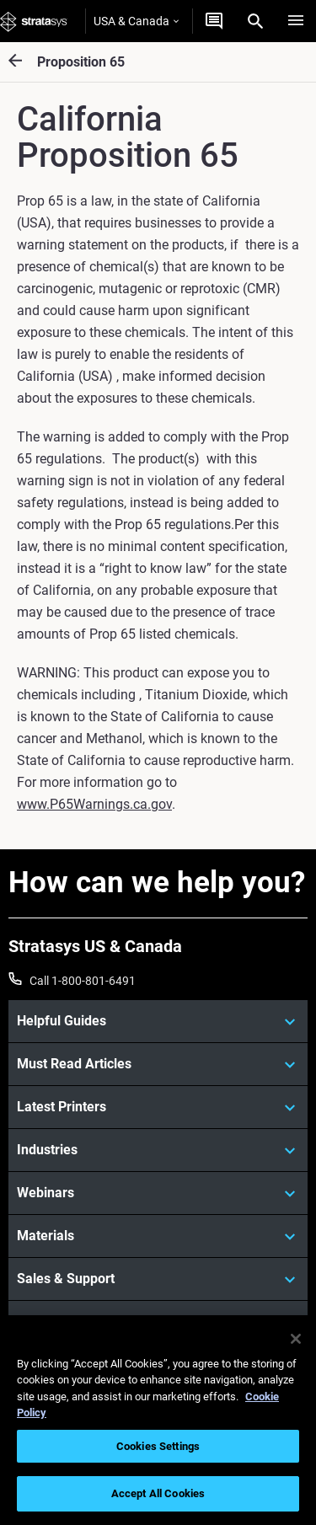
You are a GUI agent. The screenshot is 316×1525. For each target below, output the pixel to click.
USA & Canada (136, 21)
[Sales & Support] (158, 1279)
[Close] (295, 1338)
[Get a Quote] (214, 21)
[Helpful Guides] (158, 1021)
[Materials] (158, 1236)
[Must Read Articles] (158, 1064)
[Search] (255, 21)
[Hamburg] (296, 21)
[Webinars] (158, 1193)
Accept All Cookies (158, 1493)
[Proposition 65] (22, 62)
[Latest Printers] (158, 1107)
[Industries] (158, 1150)
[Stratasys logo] (33, 21)
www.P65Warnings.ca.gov (94, 804)
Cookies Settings (158, 1446)
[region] (158, 1420)
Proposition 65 (81, 62)
